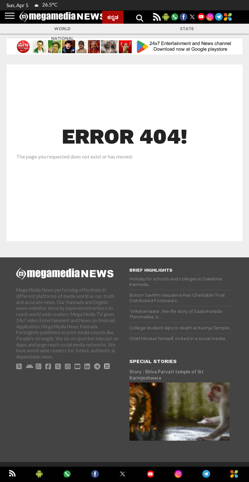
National (62, 38)
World (62, 28)
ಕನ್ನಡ (112, 17)
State (187, 28)
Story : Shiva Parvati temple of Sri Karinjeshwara (166, 375)
